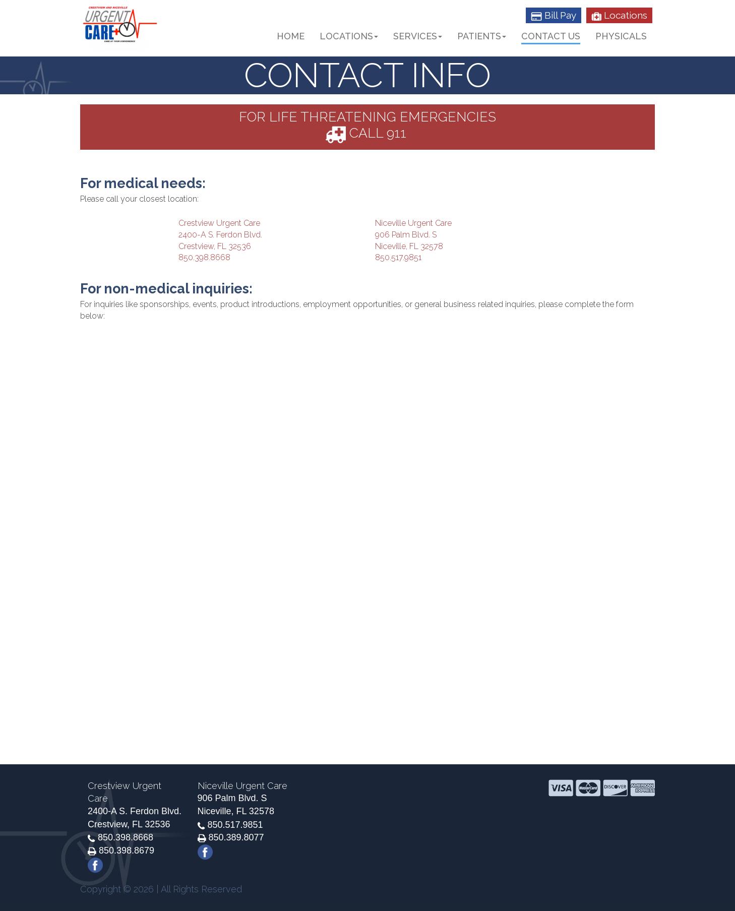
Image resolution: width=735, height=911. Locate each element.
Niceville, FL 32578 (409, 246)
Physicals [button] (621, 36)
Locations (619, 15)
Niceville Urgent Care (413, 223)
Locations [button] (349, 36)
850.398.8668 (204, 257)
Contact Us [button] (550, 36)
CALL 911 (366, 133)
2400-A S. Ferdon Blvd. (220, 234)
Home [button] (290, 36)
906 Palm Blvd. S (406, 234)
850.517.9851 (398, 257)
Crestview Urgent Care (219, 223)
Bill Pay (553, 15)
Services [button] (417, 36)
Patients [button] (481, 36)
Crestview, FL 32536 (214, 246)
